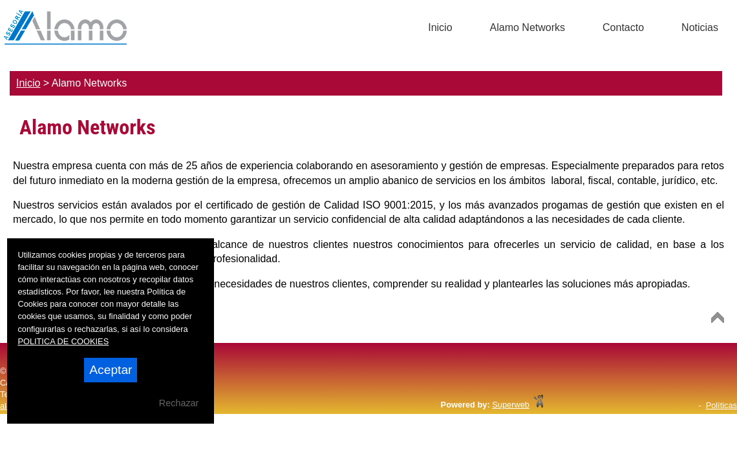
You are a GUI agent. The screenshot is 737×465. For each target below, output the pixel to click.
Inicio (28, 83)
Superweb (510, 404)
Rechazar (179, 403)
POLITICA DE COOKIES (63, 341)
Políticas (721, 405)
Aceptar (110, 370)
